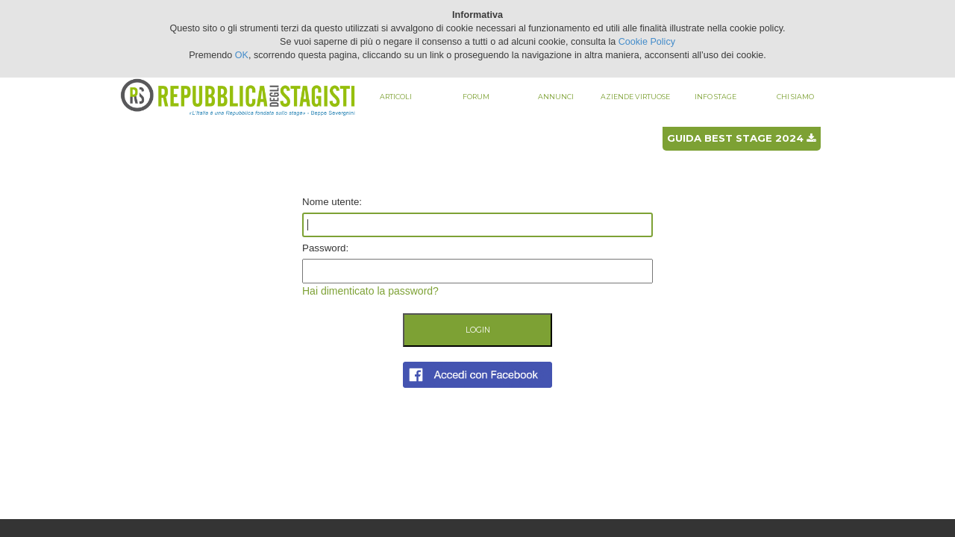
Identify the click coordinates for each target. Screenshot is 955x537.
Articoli (396, 96)
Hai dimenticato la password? (370, 291)
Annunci (556, 96)
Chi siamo (795, 96)
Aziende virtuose (635, 96)
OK (241, 55)
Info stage (715, 96)
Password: (325, 248)
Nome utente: (332, 201)
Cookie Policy (647, 42)
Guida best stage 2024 (741, 138)
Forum (476, 96)
